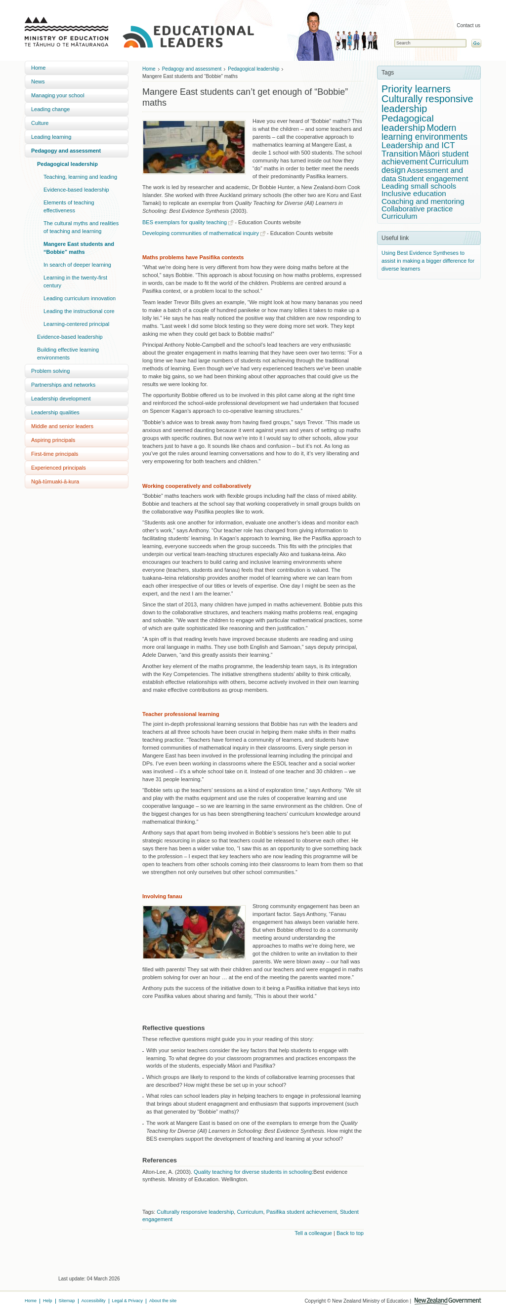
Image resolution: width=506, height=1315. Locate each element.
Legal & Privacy (127, 1300)
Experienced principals (58, 468)
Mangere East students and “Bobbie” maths (78, 248)
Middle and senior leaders (62, 426)
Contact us (468, 25)
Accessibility (94, 1300)
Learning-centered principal (76, 324)
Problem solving (50, 371)
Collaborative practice (417, 208)
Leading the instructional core (79, 311)
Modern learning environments (424, 132)
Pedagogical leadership (67, 164)
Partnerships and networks (63, 385)
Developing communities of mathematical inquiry (200, 233)
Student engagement (433, 178)
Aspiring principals (53, 440)
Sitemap (67, 1300)
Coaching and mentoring (422, 201)
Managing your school (57, 95)
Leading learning (51, 137)
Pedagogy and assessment (66, 151)
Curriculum (250, 1212)
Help (47, 1300)
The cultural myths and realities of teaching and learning (81, 227)
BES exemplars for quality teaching (184, 222)
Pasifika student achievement (301, 1212)
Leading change (50, 109)
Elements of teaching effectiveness (68, 206)
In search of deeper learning (77, 265)
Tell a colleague (313, 1233)
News (38, 81)
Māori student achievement (424, 158)
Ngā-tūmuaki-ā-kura (55, 481)
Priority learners (416, 88)
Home (38, 68)
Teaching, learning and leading (80, 177)
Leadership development (60, 398)
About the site (162, 1300)
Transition (399, 154)
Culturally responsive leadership (195, 1212)
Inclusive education (413, 193)
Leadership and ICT (418, 145)
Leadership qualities (55, 412)
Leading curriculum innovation (79, 298)
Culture (39, 123)
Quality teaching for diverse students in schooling (253, 1172)
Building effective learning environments (68, 353)
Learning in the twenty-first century (75, 281)
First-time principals (54, 454)
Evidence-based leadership (76, 190)
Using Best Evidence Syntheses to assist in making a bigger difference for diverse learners (427, 261)
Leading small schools (418, 186)
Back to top (350, 1233)
